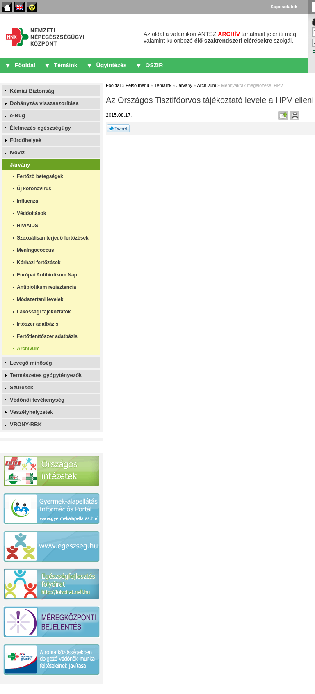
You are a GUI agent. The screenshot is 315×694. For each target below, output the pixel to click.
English (19, 7)
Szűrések (21, 387)
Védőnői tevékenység (37, 400)
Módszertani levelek (40, 299)
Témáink (66, 65)
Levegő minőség (31, 363)
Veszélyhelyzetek (31, 412)
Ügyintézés (111, 65)
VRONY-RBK (26, 424)
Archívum (28, 349)
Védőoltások (31, 213)
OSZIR (154, 65)
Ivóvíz (17, 152)
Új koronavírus (34, 189)
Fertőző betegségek (40, 176)
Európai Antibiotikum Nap (47, 275)
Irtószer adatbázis (37, 324)
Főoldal (7, 7)
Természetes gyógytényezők (46, 375)
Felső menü (137, 85)
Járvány (20, 165)
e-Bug (17, 115)
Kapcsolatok (284, 6)
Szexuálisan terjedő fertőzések (53, 238)
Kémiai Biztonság (32, 91)
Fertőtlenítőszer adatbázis (47, 336)
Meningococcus (35, 250)
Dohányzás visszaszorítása (44, 103)
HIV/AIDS (27, 225)
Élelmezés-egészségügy (40, 128)
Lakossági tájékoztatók (44, 312)
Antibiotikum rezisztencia (46, 287)
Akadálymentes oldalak (32, 7)
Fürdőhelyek (25, 140)
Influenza (27, 201)
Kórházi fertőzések (39, 262)
